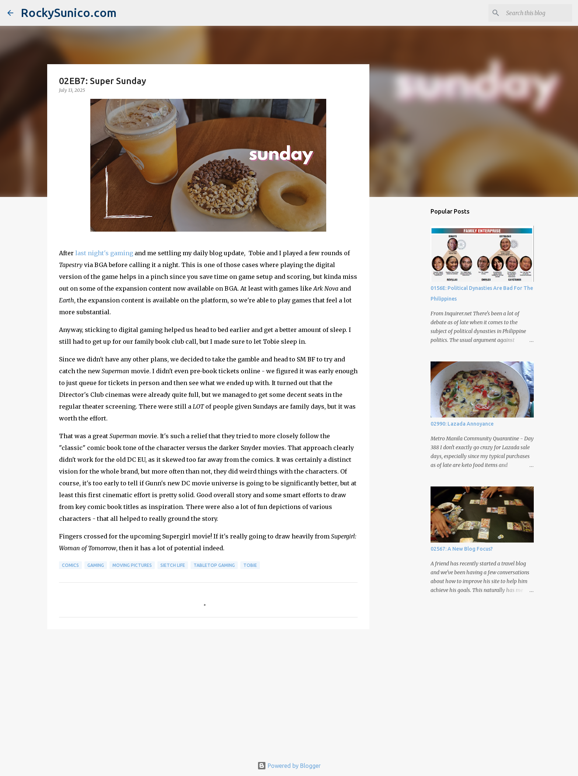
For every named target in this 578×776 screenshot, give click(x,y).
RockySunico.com (68, 12)
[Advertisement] (208, 692)
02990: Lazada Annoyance (462, 424)
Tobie (250, 565)
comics (70, 565)
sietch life (172, 565)
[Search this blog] (533, 13)
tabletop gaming (214, 565)
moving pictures (132, 565)
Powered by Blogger (289, 765)
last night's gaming (104, 253)
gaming (95, 565)
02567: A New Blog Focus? (462, 549)
